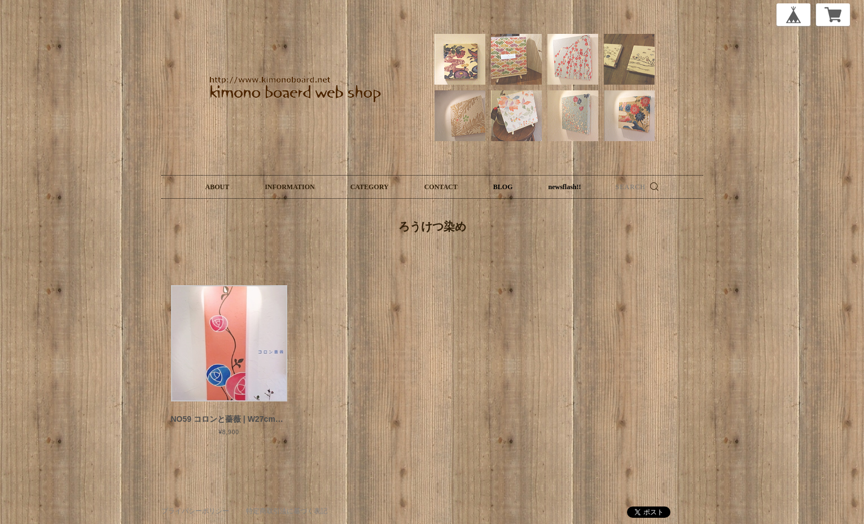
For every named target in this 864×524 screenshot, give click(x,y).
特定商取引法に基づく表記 (286, 511)
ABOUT (217, 187)
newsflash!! (564, 187)
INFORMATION (289, 187)
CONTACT (441, 187)
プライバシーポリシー (195, 511)
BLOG (503, 187)
